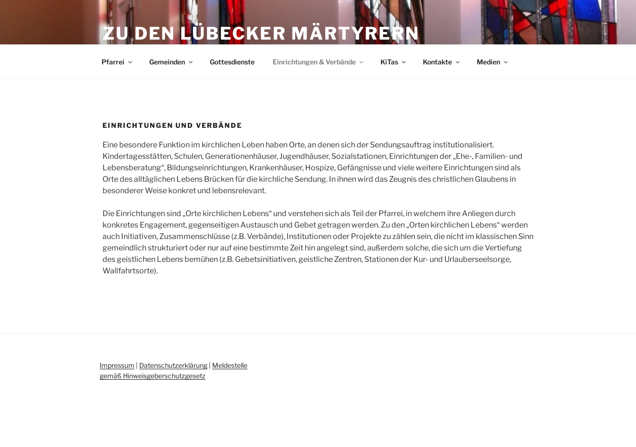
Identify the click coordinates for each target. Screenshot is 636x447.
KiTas (393, 62)
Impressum (117, 365)
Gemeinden (171, 62)
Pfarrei (117, 62)
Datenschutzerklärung (173, 365)
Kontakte (442, 62)
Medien (493, 62)
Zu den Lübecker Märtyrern (261, 33)
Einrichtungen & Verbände (319, 62)
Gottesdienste (232, 62)
